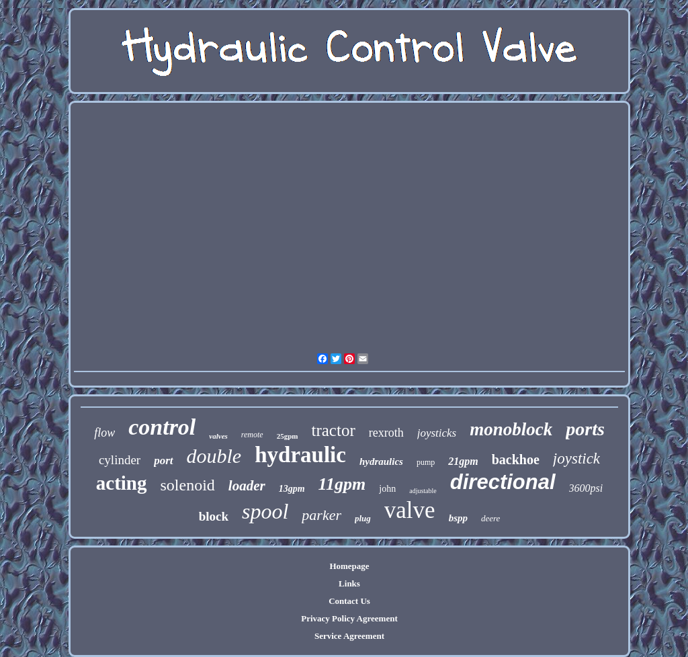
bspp (458, 518)
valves (218, 436)
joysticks (437, 433)
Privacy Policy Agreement (349, 618)
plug (363, 518)
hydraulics (381, 461)
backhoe (516, 459)
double (214, 456)
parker (321, 515)
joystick (576, 458)
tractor (333, 430)
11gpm (342, 484)
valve (409, 510)
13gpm (292, 489)
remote (252, 434)
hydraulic (300, 455)
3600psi (586, 488)
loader (246, 486)
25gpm (287, 436)
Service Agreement (349, 636)
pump (426, 462)
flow (104, 432)
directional (503, 482)
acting (121, 483)
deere (490, 518)
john (387, 489)
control (162, 426)
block (213, 516)
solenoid (188, 485)
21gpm (463, 461)
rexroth (386, 432)
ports (585, 429)
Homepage (349, 566)
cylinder (119, 460)
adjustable (423, 490)
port (163, 460)
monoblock (511, 429)
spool (265, 511)
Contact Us (349, 601)
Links (349, 583)
